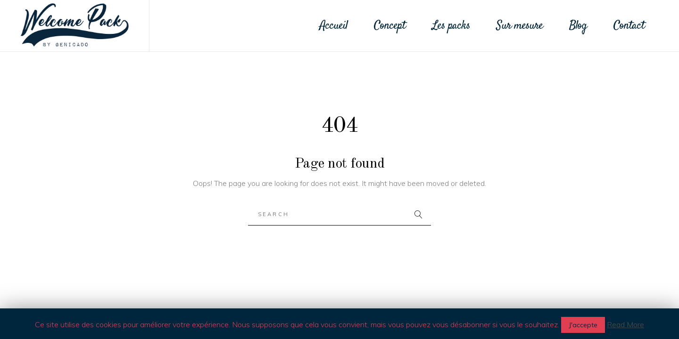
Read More (625, 324)
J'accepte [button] (583, 325)
